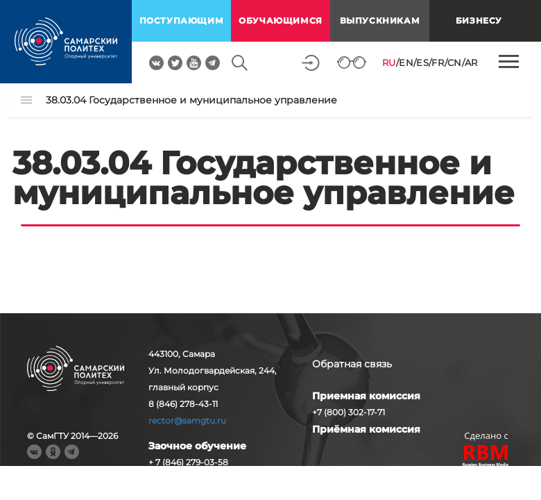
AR (471, 62)
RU (389, 62)
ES (422, 62)
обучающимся (281, 20)
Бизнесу (479, 20)
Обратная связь (352, 364)
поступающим (181, 20)
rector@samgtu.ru (187, 420)
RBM (486, 457)
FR (437, 62)
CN (454, 62)
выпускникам (380, 20)
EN (406, 62)
